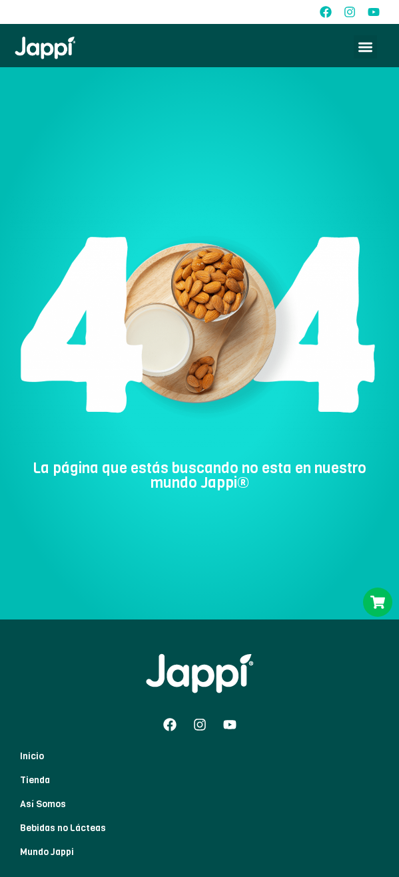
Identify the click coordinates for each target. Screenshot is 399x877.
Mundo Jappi (47, 852)
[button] (365, 47)
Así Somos (43, 804)
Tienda (35, 780)
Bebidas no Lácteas (63, 828)
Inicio (32, 756)
